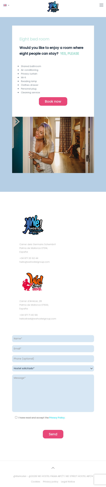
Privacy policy (50, 481)
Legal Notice (68, 481)
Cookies (35, 481)
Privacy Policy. (57, 417)
